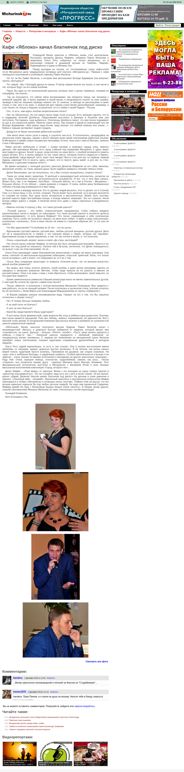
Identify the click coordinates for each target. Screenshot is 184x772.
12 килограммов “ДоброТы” (125, 143)
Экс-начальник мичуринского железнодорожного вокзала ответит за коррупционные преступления (126, 53)
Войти (159, 25)
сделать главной (15, 2)
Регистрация (172, 25)
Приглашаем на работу (123, 180)
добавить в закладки (36, 2)
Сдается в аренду (121, 193)
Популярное (119, 45)
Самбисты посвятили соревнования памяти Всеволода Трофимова (36, 726)
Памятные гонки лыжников (20, 720)
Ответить (51, 678)
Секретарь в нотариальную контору (128, 168)
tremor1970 (19, 692)
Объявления (119, 138)
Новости (20, 31)
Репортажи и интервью (42, 31)
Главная (7, 31)
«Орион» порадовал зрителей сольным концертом (29, 729)
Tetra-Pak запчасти (121, 184)
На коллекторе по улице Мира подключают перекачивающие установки (129, 76)
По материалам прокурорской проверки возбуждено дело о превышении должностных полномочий (127, 68)
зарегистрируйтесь (84, 706)
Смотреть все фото (97, 661)
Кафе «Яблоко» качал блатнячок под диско (85, 31)
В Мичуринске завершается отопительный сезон (128, 83)
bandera (17, 678)
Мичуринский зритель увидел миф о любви (26, 723)
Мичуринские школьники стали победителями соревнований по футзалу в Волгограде (44, 717)
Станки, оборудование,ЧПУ (125, 187)
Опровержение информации (130, 59)
